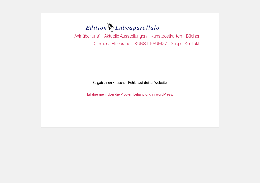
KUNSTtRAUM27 (151, 43)
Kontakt (192, 43)
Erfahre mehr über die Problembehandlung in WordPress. (130, 94)
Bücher (192, 36)
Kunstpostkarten (166, 36)
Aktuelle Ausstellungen (125, 36)
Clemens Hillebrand (112, 43)
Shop (176, 43)
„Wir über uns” (87, 36)
